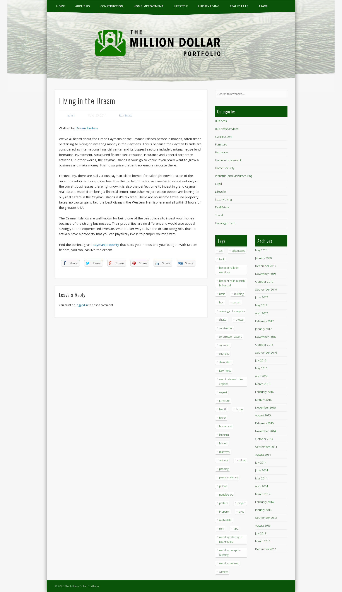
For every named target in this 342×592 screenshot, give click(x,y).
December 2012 (265, 549)
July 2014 (260, 462)
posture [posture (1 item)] (223, 503)
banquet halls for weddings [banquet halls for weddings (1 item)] (229, 270)
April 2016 (261, 376)
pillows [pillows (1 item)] (223, 486)
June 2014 (261, 470)
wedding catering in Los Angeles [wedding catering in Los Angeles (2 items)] (230, 539)
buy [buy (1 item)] (221, 302)
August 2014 (263, 455)
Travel (263, 6)
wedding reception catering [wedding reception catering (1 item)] (230, 552)
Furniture (221, 144)
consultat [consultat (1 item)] (224, 345)
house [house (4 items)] (222, 418)
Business (221, 121)
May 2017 (261, 305)
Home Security (224, 168)
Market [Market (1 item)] (223, 443)
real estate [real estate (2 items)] (225, 520)
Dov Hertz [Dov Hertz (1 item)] (225, 371)
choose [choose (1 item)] (240, 320)
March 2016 (262, 384)
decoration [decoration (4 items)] (225, 362)
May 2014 (261, 478)
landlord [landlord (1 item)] (224, 435)
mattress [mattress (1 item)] (224, 452)
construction (111, 6)
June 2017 (261, 297)
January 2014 (263, 510)
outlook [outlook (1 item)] (242, 460)
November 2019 (265, 274)
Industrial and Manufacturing (233, 176)
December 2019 (265, 266)
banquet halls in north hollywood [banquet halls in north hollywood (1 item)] (232, 283)
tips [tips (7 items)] (236, 528)
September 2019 (266, 289)
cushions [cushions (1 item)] (224, 354)
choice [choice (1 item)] (222, 320)
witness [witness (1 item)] (223, 572)
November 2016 (265, 337)
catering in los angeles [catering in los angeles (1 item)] (232, 311)
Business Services (226, 129)
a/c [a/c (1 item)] (220, 251)
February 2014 (264, 502)
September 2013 (266, 518)
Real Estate (239, 6)
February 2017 (264, 321)
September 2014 (266, 447)
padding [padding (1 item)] (224, 469)
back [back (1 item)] (221, 259)
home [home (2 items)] (239, 409)
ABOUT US (82, 6)
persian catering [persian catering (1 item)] (228, 477)
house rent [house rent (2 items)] (225, 426)
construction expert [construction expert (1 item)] (230, 337)
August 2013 (263, 525)
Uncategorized (224, 223)
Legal (218, 184)
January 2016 (263, 400)
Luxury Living (208, 6)
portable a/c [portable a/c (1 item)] (226, 494)
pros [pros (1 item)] (241, 511)
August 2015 (263, 415)
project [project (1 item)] (242, 503)
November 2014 (265, 431)
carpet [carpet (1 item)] (236, 302)
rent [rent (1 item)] (221, 528)
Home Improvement (148, 6)
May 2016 (261, 368)
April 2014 (261, 486)
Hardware (221, 152)
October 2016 (264, 345)
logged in (82, 305)
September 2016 (266, 352)
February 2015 (264, 423)
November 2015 (265, 407)
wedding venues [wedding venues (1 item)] (228, 563)
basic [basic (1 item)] (222, 294)
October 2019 (264, 282)
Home (60, 6)
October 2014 (264, 439)
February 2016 (264, 392)
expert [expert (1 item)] (223, 392)
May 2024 (261, 250)
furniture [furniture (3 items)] (224, 401)
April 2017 (261, 313)
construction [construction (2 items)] (226, 328)
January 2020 (263, 258)
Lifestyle (181, 6)
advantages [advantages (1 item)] (238, 251)
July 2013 (260, 533)
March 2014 (262, 494)
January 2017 (263, 329)
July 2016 (260, 360)
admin (71, 115)
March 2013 (262, 541)
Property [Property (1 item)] (224, 511)
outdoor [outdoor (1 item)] (223, 460)
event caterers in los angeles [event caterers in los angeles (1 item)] (231, 381)
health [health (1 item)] (223, 409)
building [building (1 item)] (239, 294)
